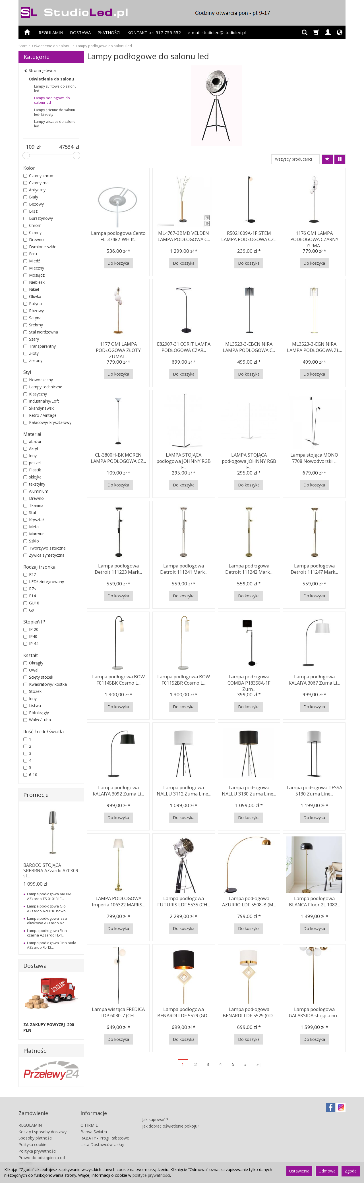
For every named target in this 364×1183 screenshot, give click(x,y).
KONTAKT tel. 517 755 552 (154, 32)
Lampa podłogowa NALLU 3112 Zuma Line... (184, 789)
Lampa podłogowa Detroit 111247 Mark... (314, 567)
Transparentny (39, 346)
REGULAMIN (51, 32)
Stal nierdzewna (40, 332)
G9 (28, 610)
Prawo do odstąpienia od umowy (41, 1152)
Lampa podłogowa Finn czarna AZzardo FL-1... (47, 933)
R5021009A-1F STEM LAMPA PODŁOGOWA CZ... (249, 235)
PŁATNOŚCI (109, 32)
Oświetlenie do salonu (51, 79)
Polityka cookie (32, 1136)
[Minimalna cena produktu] (30, 147)
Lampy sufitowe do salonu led (55, 88)
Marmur (33, 533)
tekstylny (34, 484)
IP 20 (30, 629)
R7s (29, 588)
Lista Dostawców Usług (102, 1136)
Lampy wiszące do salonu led (54, 124)
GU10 (31, 603)
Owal (30, 670)
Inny (30, 455)
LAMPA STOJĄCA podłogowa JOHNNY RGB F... (183, 459)
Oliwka (32, 296)
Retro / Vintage (40, 415)
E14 (29, 595)
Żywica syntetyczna (44, 555)
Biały (30, 197)
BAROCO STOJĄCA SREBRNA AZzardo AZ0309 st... (50, 870)
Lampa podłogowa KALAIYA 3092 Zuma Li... (118, 789)
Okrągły (33, 663)
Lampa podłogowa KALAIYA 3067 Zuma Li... (314, 678)
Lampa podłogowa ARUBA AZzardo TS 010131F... (49, 896)
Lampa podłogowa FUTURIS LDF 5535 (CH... (183, 900)
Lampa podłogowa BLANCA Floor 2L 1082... (314, 900)
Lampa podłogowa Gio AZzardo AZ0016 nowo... (47, 908)
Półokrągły (36, 712)
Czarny (32, 232)
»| (259, 1064)
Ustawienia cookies (36, 1160)
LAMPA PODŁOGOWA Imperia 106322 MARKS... (118, 900)
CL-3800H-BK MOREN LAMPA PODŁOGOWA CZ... (118, 456)
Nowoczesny (38, 379)
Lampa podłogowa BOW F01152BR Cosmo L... (183, 678)
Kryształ (33, 519)
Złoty (31, 353)
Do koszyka (118, 263)
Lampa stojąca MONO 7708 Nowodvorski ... (314, 456)
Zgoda (351, 1171)
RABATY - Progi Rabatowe (104, 1130)
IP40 (30, 636)
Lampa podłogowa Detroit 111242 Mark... (249, 567)
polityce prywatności (151, 1175)
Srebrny (33, 325)
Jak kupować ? (155, 1108)
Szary (31, 339)
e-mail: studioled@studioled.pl (217, 32)
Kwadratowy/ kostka (45, 684)
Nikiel (31, 289)
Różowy (33, 310)
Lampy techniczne (42, 387)
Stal (29, 512)
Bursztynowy (38, 218)
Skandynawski (39, 408)
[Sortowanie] (327, 159)
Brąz (30, 211)
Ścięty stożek (38, 677)
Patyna (32, 303)
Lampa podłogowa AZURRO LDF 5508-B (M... (249, 900)
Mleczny (33, 268)
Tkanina (33, 505)
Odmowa (327, 1171)
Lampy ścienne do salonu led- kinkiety (54, 112)
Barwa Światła (93, 1123)
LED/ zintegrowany (43, 581)
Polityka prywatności (37, 1143)
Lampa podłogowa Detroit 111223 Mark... (118, 567)
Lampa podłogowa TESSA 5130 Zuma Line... (314, 789)
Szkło (31, 541)
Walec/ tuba (37, 719)
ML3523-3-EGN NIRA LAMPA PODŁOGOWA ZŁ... (314, 345)
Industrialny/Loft (41, 401)
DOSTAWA (80, 32)
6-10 (30, 774)
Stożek (32, 691)
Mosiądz (34, 275)
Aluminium (35, 491)
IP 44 (30, 643)
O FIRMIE (89, 1117)
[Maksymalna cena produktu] (66, 147)
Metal (31, 526)
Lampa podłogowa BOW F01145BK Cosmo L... (118, 678)
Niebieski (34, 282)
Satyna (32, 317)
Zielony (32, 360)
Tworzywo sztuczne (44, 548)
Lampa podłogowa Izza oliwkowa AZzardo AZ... (47, 920)
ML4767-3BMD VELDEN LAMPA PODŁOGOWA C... (183, 235)
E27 (29, 574)
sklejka (32, 477)
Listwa (32, 705)
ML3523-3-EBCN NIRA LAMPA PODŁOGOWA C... (248, 345)
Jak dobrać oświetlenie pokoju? (170, 1115)
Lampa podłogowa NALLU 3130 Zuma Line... (249, 789)
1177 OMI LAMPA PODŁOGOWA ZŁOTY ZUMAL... (118, 348)
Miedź (31, 261)
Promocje (36, 795)
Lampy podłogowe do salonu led (52, 100)
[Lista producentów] (295, 159)
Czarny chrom (39, 175)
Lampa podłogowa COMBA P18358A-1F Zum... (249, 678)
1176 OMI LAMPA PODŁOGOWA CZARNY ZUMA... (314, 237)
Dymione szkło (40, 246)
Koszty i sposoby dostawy (42, 1123)
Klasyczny (35, 394)
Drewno (33, 239)
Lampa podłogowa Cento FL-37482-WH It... (118, 235)
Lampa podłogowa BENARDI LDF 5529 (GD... (183, 1011)
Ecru (30, 253)
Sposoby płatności (35, 1130)
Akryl (30, 448)
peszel (32, 462)
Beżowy (33, 204)
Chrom (32, 225)
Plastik (32, 470)
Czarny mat (36, 182)
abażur (32, 441)
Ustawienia (299, 1171)
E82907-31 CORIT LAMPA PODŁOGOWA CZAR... (183, 345)
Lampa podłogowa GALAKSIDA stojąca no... (314, 1011)
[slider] (26, 155)
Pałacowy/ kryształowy (47, 422)
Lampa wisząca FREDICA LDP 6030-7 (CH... (118, 1011)
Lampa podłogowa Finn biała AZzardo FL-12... (51, 945)
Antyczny (34, 189)
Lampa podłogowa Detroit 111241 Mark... (183, 567)
